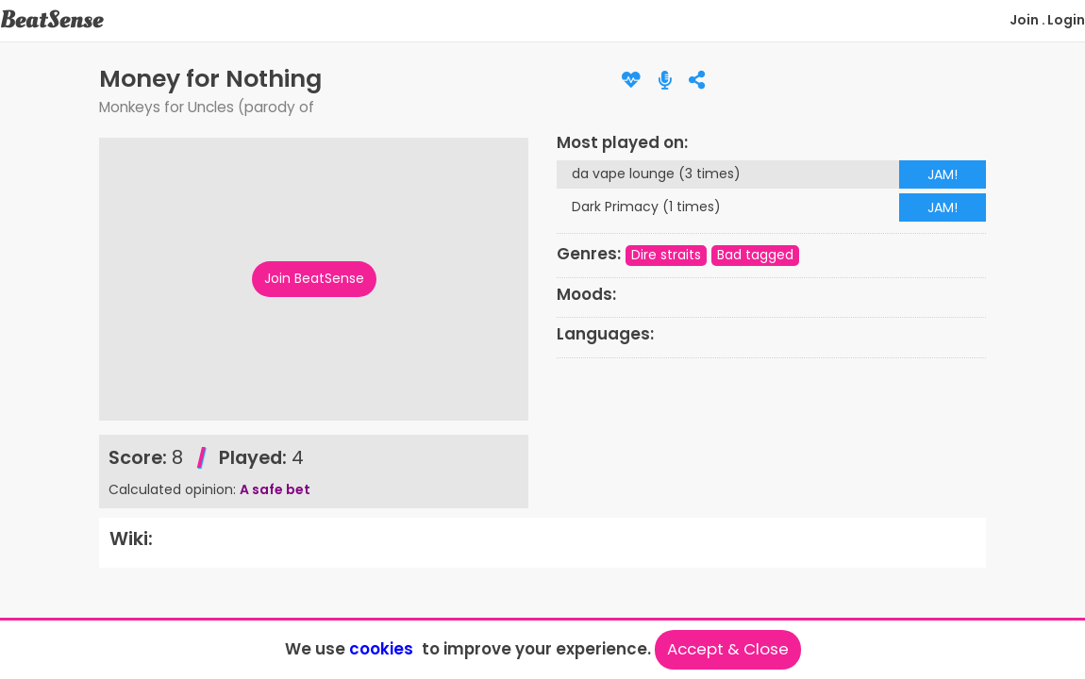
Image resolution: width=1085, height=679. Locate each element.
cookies (381, 649)
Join (1024, 19)
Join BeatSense (314, 278)
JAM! (942, 174)
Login (1066, 19)
